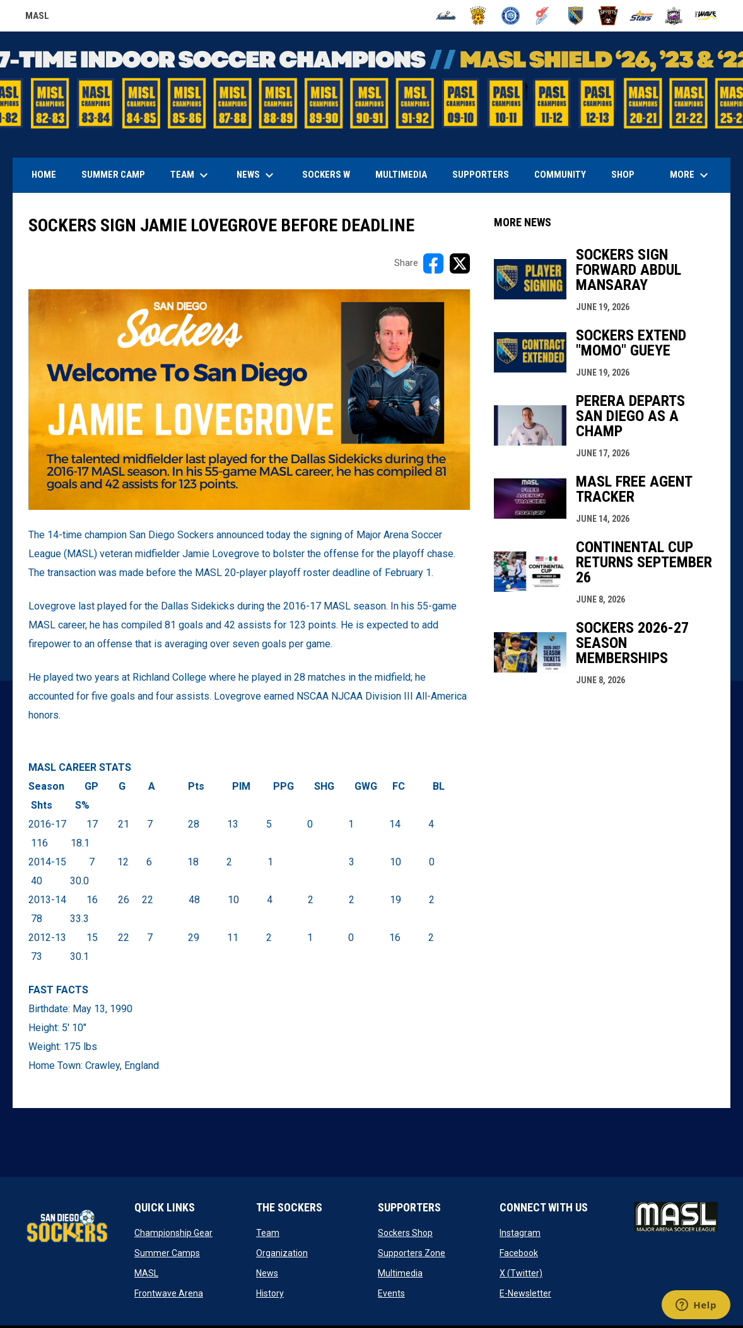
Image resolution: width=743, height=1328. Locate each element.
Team (267, 1233)
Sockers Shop (405, 1233)
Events (391, 1293)
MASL (146, 1273)
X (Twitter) (521, 1273)
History (270, 1293)
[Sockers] (576, 15)
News (267, 1273)
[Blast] (478, 15)
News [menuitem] (257, 175)
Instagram (520, 1233)
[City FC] (510, 15)
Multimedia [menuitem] (401, 174)
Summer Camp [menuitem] (113, 174)
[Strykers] (674, 15)
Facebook (519, 1253)
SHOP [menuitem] (627, 174)
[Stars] (641, 15)
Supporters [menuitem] (480, 174)
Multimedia (400, 1273)
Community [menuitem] (560, 174)
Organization (282, 1253)
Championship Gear (173, 1233)
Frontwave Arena (168, 1293)
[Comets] (543, 15)
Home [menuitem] (44, 174)
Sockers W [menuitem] (326, 174)
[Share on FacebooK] (433, 263)
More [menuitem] (690, 175)
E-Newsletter (525, 1293)
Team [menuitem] (190, 175)
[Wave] (706, 15)
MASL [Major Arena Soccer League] (37, 17)
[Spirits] (608, 15)
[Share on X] (460, 263)
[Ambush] (445, 15)
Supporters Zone (411, 1253)
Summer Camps (167, 1253)
